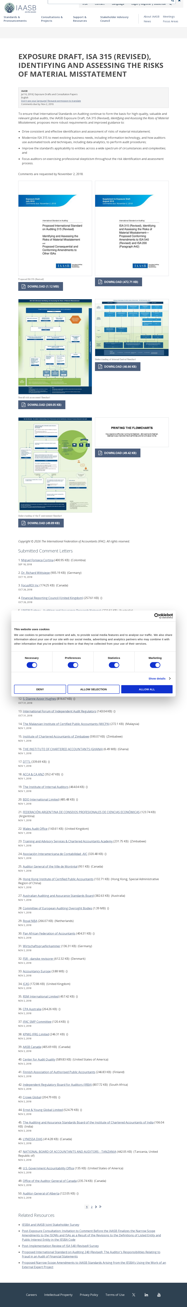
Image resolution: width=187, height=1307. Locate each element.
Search (174, 4)
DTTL (27, 762)
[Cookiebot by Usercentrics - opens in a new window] (157, 616)
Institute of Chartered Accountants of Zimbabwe (56, 736)
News (147, 21)
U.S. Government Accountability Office (48, 1168)
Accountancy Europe (37, 971)
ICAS (26, 984)
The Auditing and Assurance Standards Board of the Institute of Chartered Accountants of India (88, 1122)
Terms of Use (122, 1294)
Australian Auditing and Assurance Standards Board (58, 896)
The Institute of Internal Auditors (45, 787)
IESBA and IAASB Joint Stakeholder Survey (50, 1225)
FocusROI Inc (30, 585)
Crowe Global (32, 1097)
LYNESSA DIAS (33, 1139)
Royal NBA (30, 921)
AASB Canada (32, 1047)
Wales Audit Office (35, 829)
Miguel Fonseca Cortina (37, 560)
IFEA (91, 3)
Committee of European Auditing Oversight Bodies (57, 908)
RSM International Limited (41, 996)
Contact (105, 3)
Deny (40, 689)
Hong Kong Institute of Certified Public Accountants (58, 879)
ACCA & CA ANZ (33, 774)
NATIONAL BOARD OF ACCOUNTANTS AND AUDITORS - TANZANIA (69, 1152)
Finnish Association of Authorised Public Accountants (59, 1072)
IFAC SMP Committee (37, 1022)
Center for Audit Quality (39, 1059)
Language (122, 3)
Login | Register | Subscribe (150, 3)
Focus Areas (170, 21)
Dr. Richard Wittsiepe (35, 573)
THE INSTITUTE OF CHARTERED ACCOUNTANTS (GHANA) (63, 749)
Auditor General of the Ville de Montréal (50, 866)
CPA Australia (32, 1009)
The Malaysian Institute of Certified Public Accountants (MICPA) (66, 724)
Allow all (147, 689)
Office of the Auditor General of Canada (50, 1181)
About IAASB (151, 16)
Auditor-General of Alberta (41, 1193)
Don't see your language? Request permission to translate (51, 100)
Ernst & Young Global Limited (43, 1110)
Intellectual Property (55, 1294)
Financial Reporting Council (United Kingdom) (52, 598)
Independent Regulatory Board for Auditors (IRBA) (57, 1085)
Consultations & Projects (52, 18)
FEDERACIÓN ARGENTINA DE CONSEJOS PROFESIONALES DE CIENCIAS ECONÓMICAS (81, 812)
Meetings (169, 16)
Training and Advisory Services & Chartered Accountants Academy (68, 841)
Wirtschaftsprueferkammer (41, 946)
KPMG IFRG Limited (36, 1034)
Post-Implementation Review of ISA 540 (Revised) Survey (60, 1246)
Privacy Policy (91, 1294)
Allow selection (93, 689)
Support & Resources (80, 18)
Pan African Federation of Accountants (49, 933)
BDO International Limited (41, 799)
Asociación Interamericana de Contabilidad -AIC (55, 854)
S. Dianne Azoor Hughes (39, 699)
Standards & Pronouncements (15, 18)
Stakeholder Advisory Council (114, 18)
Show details (157, 678)
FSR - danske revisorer (38, 959)
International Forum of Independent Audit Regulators (59, 711)
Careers (23, 1294)
